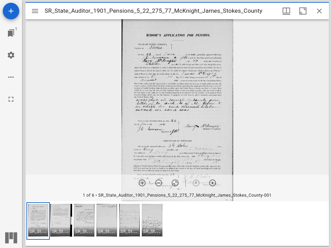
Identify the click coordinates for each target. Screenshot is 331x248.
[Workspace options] (11, 77)
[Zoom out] (158, 183)
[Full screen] (11, 99)
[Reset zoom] (175, 183)
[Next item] (212, 183)
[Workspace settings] (11, 55)
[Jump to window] (11, 33)
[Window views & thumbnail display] (286, 11)
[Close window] (319, 11)
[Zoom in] (142, 183)
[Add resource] (11, 11)
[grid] (177, 223)
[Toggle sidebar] (35, 11)
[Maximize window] (303, 11)
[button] (38, 221)
